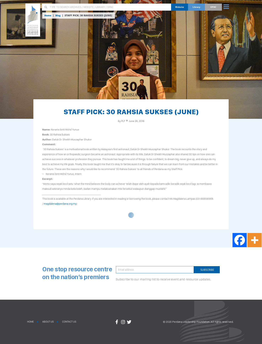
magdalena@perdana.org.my (60, 203)
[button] (227, 6)
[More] (254, 240)
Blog (59, 15)
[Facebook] (240, 240)
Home (48, 15)
